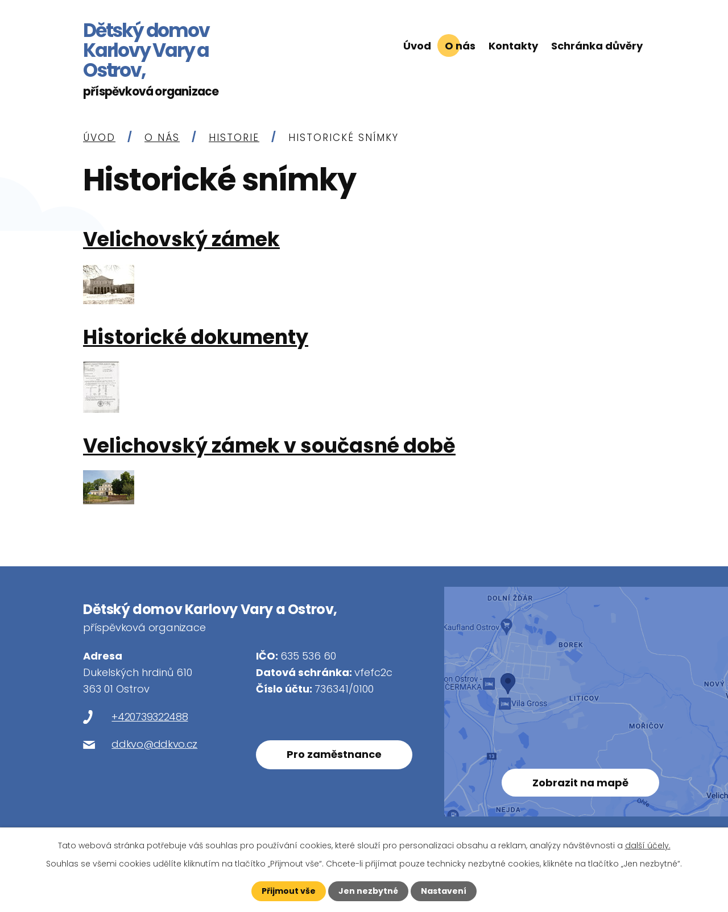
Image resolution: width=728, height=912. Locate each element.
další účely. (648, 845)
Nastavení (443, 891)
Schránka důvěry (597, 46)
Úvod (417, 46)
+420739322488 (149, 718)
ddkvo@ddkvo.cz (154, 745)
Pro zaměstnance (334, 755)
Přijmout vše (289, 891)
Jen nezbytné (368, 891)
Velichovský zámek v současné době (269, 446)
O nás (460, 46)
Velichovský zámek (181, 241)
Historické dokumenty (195, 338)
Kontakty (513, 46)
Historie (234, 139)
